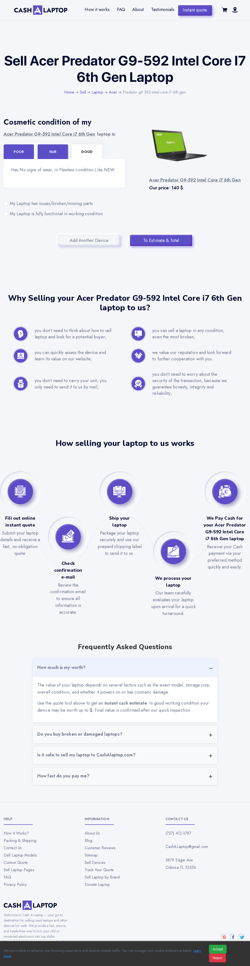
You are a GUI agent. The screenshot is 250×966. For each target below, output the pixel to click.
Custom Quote (16, 862)
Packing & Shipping (20, 840)
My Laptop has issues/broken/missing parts (64, 203)
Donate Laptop (97, 884)
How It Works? (16, 833)
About (138, 9)
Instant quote (195, 9)
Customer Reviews (100, 848)
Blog (88, 840)
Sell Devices (95, 862)
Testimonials (162, 9)
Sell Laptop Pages (19, 870)
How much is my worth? (61, 667)
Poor (19, 151)
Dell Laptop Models (20, 855)
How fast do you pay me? (63, 776)
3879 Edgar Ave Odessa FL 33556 (181, 863)
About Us (92, 833)
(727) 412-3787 (178, 833)
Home (69, 92)
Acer (113, 92)
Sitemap (91, 855)
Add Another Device (89, 240)
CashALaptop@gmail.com (187, 846)
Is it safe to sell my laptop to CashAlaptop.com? (86, 755)
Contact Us (13, 848)
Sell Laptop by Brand (102, 877)
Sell (83, 92)
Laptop (97, 92)
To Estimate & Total (161, 240)
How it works (97, 9)
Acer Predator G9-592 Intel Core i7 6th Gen (49, 134)
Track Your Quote (99, 870)
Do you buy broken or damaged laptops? (79, 734)
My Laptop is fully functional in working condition (64, 214)
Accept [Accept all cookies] (218, 949)
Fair (52, 151)
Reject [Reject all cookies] (217, 958)
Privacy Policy (15, 884)
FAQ (121, 9)
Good (86, 151)
